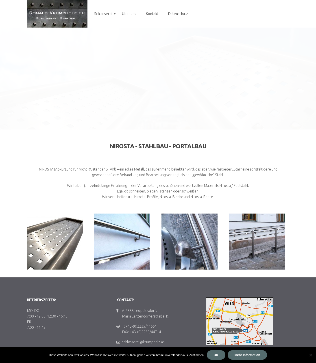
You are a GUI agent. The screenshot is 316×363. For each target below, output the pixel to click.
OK (216, 355)
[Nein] (310, 355)
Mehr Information (247, 355)
